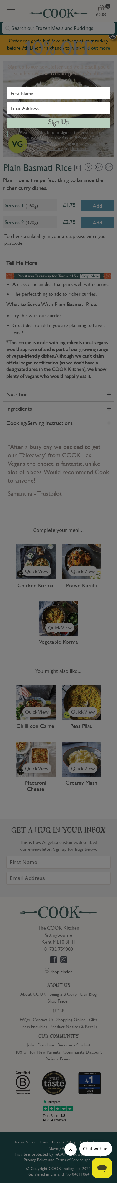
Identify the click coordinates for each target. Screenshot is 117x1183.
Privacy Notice (50, 148)
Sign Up (59, 123)
